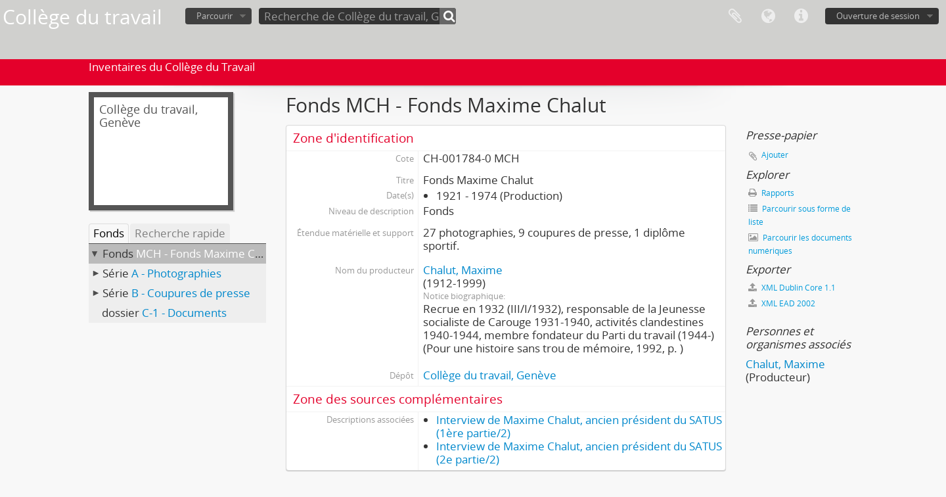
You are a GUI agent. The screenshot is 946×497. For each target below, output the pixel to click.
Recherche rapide (180, 233)
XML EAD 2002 (781, 303)
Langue (768, 16)
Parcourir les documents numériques (800, 244)
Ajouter (774, 154)
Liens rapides (800, 16)
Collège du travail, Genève (489, 375)
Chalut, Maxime (463, 269)
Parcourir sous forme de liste (799, 215)
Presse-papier (735, 16)
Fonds (108, 233)
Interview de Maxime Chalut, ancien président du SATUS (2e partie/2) (579, 452)
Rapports (771, 193)
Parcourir (214, 16)
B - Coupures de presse (190, 292)
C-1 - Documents (184, 312)
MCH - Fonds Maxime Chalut (208, 253)
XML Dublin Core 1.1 (792, 287)
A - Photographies (176, 273)
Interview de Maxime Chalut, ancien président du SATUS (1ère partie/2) (579, 426)
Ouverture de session (878, 16)
